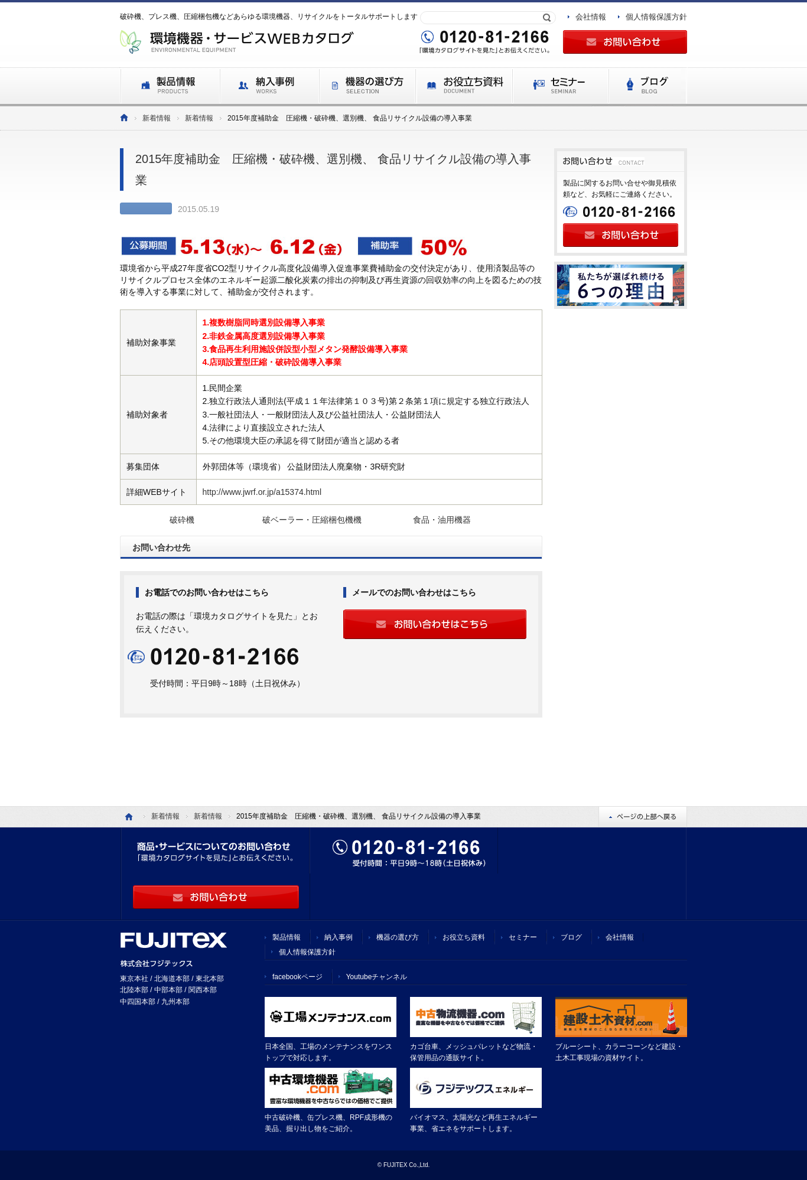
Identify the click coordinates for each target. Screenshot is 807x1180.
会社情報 (590, 16)
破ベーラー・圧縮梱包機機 (312, 519)
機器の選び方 (397, 937)
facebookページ (297, 977)
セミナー (523, 937)
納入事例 (338, 937)
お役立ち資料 (463, 937)
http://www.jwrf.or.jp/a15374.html (262, 492)
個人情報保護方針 (656, 16)
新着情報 (156, 118)
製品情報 (286, 937)
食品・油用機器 (442, 519)
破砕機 (182, 519)
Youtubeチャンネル (377, 977)
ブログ (571, 937)
